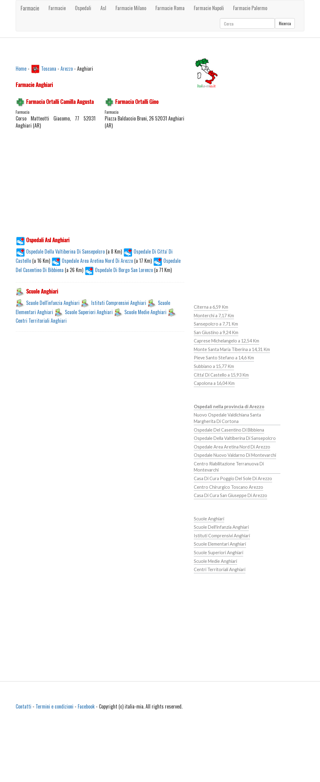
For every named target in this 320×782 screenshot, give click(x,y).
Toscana (48, 68)
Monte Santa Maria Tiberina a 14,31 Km (232, 349)
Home (21, 68)
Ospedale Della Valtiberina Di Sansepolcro (61, 251)
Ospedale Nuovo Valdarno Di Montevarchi (235, 455)
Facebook (86, 706)
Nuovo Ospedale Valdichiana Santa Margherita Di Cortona (227, 418)
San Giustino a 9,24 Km (216, 332)
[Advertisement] (119, 186)
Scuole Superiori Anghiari (89, 312)
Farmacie (30, 8)
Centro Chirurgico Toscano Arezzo (228, 487)
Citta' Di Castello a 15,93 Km (221, 374)
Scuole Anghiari (209, 518)
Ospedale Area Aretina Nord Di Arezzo (92, 260)
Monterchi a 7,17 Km (214, 315)
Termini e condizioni (54, 706)
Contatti (23, 706)
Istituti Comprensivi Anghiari (118, 302)
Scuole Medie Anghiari (145, 312)
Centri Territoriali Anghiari (41, 320)
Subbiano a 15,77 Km (214, 366)
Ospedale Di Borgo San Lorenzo (119, 270)
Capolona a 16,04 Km (214, 383)
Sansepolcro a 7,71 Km (216, 323)
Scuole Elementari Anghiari (220, 544)
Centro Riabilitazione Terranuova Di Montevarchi (229, 467)
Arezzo (66, 68)
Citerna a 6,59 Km (211, 307)
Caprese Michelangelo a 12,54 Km (226, 340)
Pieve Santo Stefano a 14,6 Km (224, 357)
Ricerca (285, 23)
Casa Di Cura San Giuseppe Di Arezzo (230, 495)
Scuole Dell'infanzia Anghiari (53, 302)
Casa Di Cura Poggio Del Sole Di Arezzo (233, 478)
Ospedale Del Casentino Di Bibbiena (229, 429)
